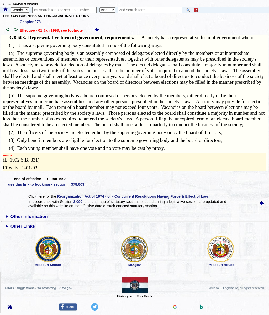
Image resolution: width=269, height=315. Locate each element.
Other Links (22, 226)
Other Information (29, 216)
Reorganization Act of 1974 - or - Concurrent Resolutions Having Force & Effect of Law (132, 196)
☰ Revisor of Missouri (22, 4)
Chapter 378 (30, 22)
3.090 (77, 202)
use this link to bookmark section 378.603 (46, 184)
